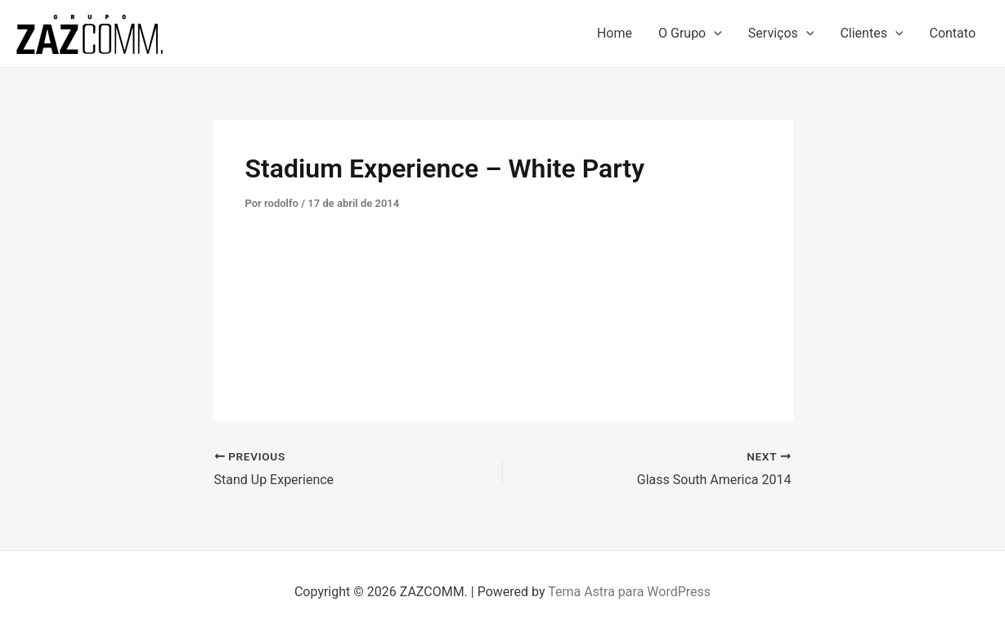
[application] (714, 33)
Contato (952, 33)
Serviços (781, 33)
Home (614, 33)
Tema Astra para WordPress (629, 591)
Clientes (871, 33)
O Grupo (690, 33)
